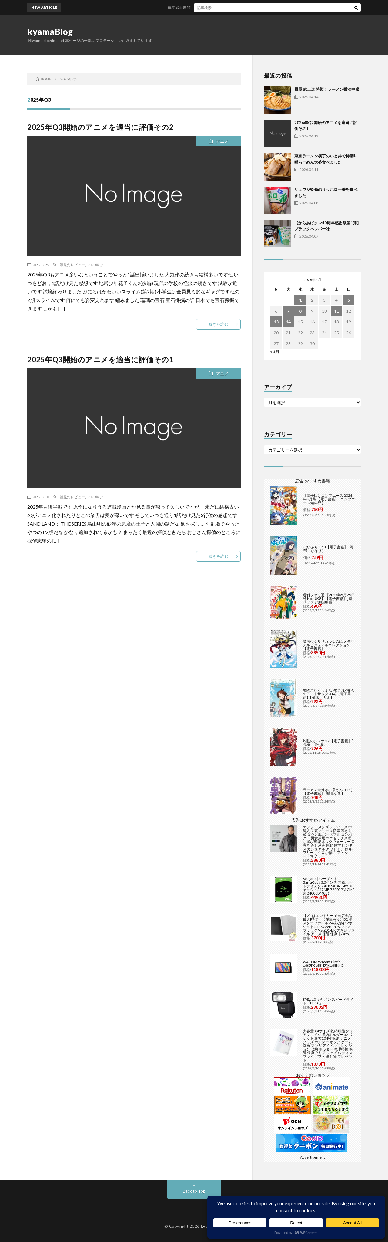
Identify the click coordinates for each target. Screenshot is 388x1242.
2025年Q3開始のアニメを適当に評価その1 (100, 359)
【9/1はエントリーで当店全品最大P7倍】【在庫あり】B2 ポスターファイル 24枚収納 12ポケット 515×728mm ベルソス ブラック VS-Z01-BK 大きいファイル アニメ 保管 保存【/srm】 (329, 924)
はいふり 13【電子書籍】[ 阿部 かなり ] (328, 549)
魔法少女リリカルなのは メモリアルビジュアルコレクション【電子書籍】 (328, 645)
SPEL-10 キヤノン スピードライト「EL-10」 (328, 1001)
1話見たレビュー (71, 264)
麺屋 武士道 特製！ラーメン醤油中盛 (204, 7)
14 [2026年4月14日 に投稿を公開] (288, 321)
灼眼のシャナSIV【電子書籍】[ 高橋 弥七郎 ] (328, 743)
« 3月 (274, 351)
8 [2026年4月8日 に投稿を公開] (300, 310)
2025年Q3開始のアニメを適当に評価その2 (100, 127)
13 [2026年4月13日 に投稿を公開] (276, 321)
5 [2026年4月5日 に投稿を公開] (348, 300)
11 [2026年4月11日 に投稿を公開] (336, 310)
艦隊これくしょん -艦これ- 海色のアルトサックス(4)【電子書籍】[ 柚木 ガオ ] (328, 694)
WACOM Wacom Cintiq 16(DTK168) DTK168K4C (323, 963)
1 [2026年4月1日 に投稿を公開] (300, 300)
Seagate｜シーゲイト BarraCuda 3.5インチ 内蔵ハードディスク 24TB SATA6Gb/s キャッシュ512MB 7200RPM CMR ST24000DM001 (329, 885)
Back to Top (194, 1190)
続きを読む (218, 324)
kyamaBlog (50, 31)
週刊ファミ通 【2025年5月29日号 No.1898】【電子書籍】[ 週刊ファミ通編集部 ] (329, 598)
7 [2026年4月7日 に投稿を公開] (288, 310)
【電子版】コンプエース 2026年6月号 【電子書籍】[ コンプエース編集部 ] (329, 499)
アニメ (222, 141)
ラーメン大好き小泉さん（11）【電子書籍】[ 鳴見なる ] (328, 791)
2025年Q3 (95, 264)
